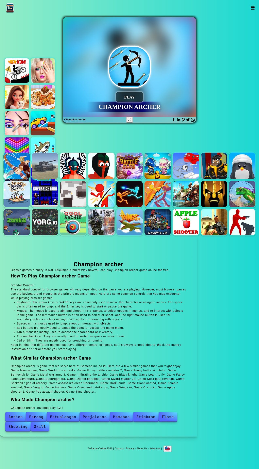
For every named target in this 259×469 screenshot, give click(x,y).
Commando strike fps (101, 222)
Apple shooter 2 (186, 222)
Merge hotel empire (17, 97)
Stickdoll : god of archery (157, 194)
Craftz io (157, 222)
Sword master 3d (101, 194)
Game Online (23, 7)
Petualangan (63, 416)
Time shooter (242, 222)
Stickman (145, 416)
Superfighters (45, 194)
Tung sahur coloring (43, 149)
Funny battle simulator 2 (73, 166)
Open (252, 8)
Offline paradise (73, 194)
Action (15, 416)
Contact (119, 448)
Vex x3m (17, 70)
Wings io (129, 222)
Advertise (154, 448)
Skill (40, 426)
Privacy (130, 448)
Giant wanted (242, 194)
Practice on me (43, 70)
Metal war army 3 (157, 166)
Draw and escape (43, 123)
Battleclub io (129, 166)
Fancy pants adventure (16, 194)
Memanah (121, 416)
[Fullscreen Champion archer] (129, 120)
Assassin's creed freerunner (186, 194)
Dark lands (214, 194)
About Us (142, 448)
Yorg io (45, 222)
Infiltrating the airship (186, 166)
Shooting (18, 426)
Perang (36, 416)
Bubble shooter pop (17, 149)
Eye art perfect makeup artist (17, 123)
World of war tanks (45, 166)
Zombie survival (16, 222)
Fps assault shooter (214, 222)
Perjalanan (95, 416)
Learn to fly (242, 166)
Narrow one (16, 166)
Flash (168, 416)
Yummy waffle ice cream (43, 97)
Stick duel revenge (129, 194)
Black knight (214, 166)
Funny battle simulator (101, 166)
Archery (73, 222)
